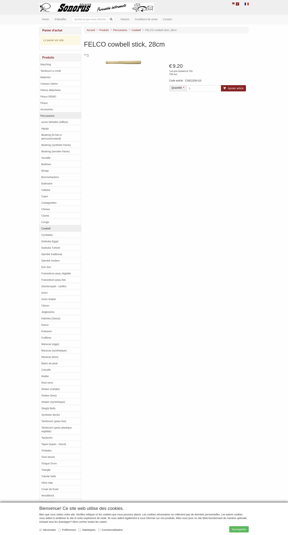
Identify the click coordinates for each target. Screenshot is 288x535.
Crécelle (46, 369)
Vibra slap (47, 482)
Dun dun (46, 267)
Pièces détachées (50, 90)
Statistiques (86, 529)
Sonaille (46, 157)
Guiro (44, 292)
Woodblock (47, 495)
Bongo (45, 170)
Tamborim (47, 437)
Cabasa (45, 189)
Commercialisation (110, 529)
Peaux (44, 102)
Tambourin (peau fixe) (53, 421)
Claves (45, 215)
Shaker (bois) (49, 395)
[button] (246, 3)
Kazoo (45, 324)
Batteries (45, 77)
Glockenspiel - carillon (53, 286)
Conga (45, 222)
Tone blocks (48, 457)
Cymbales (47, 234)
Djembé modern (50, 260)
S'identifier (60, 19)
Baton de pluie (49, 363)
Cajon (44, 196)
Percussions (47, 115)
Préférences (67, 529)
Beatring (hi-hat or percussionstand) (51, 136)
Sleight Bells (48, 408)
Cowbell (46, 228)
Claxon (45, 305)
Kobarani (46, 331)
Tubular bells (48, 476)
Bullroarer (47, 183)
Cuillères (46, 337)
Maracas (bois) (49, 357)
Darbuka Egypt (49, 241)
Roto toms (47, 382)
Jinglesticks (48, 312)
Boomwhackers (50, 177)
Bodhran (46, 164)
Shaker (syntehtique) (53, 401)
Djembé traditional (51, 254)
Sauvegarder (239, 529)
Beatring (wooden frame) (55, 151)
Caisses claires (49, 83)
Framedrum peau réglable (56, 273)
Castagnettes (49, 202)
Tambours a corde (50, 70)
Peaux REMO (48, 96)
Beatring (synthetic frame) (56, 145)
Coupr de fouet (49, 489)
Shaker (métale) (50, 389)
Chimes (45, 209)
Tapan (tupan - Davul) (53, 444)
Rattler (45, 376)
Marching (45, 64)
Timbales (46, 450)
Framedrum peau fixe (53, 279)
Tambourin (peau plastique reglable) (56, 429)
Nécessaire (47, 529)
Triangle (46, 469)
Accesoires (46, 109)
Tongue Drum (49, 463)
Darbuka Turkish (50, 247)
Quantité (177, 87)
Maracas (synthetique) (54, 350)
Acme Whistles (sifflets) (54, 122)
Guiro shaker (48, 299)
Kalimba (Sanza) (50, 318)
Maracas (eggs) (50, 344)
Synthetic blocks (50, 414)
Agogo (45, 128)
